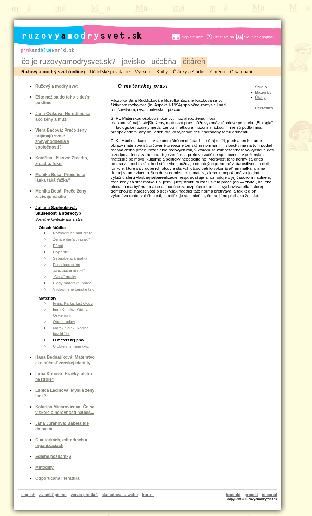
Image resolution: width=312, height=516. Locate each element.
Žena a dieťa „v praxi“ (71, 239)
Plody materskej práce (72, 283)
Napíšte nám (192, 37)
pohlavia (245, 122)
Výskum (143, 71)
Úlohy (260, 97)
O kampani (241, 71)
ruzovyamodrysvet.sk (73, 30)
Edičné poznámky (53, 456)
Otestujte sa (223, 37)
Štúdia (261, 87)
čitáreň (194, 61)
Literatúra (264, 108)
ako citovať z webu (120, 494)
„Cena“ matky (64, 277)
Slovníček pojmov (259, 37)
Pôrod (58, 246)
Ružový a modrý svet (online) (53, 71)
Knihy (162, 71)
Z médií (217, 71)
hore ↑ (148, 494)
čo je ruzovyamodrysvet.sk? (68, 61)
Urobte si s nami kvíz (71, 346)
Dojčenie (60, 252)
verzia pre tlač (84, 494)
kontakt (233, 494)
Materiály (263, 92)
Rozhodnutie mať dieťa (72, 233)
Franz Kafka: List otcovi (73, 303)
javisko (133, 61)
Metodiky (44, 467)
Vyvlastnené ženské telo (73, 289)
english (28, 494)
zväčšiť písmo (53, 494)
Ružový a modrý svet (56, 86)
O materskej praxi (69, 340)
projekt (251, 494)
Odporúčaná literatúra (57, 478)
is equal (269, 494)
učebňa (163, 61)
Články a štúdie (188, 71)
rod (168, 132)
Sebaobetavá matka (70, 258)
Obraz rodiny (64, 322)
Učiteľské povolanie (110, 71)
